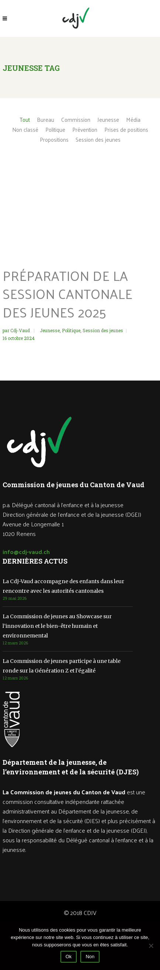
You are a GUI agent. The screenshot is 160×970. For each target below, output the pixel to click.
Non (90, 956)
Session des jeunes (103, 330)
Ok (69, 956)
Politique (71, 330)
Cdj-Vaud (20, 330)
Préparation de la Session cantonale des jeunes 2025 (67, 293)
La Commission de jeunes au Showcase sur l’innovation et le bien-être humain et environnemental (57, 626)
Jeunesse (50, 330)
